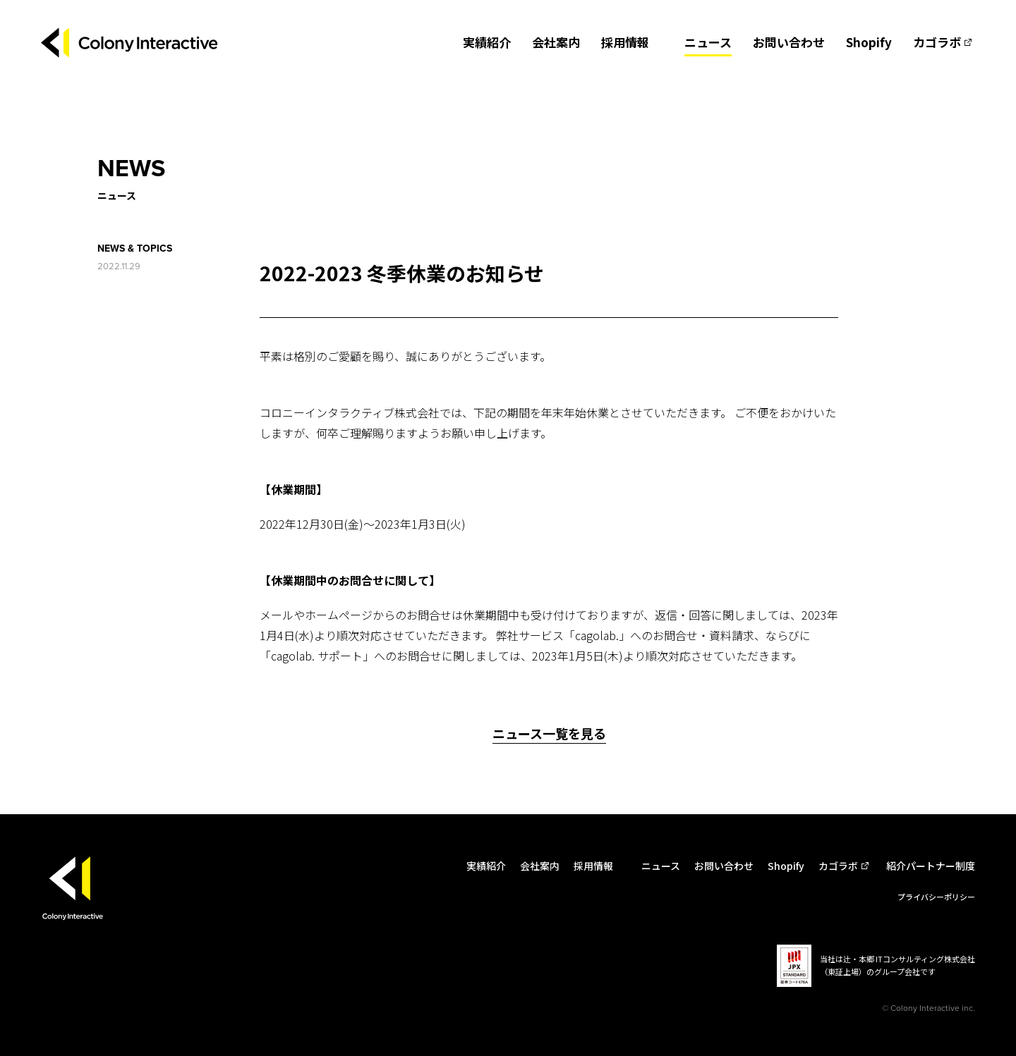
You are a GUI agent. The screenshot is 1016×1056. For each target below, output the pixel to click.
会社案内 (556, 42)
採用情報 (625, 42)
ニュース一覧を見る (549, 733)
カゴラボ (937, 42)
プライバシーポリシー (936, 896)
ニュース (708, 42)
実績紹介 (487, 42)
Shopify (869, 42)
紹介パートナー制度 (930, 866)
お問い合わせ (789, 42)
